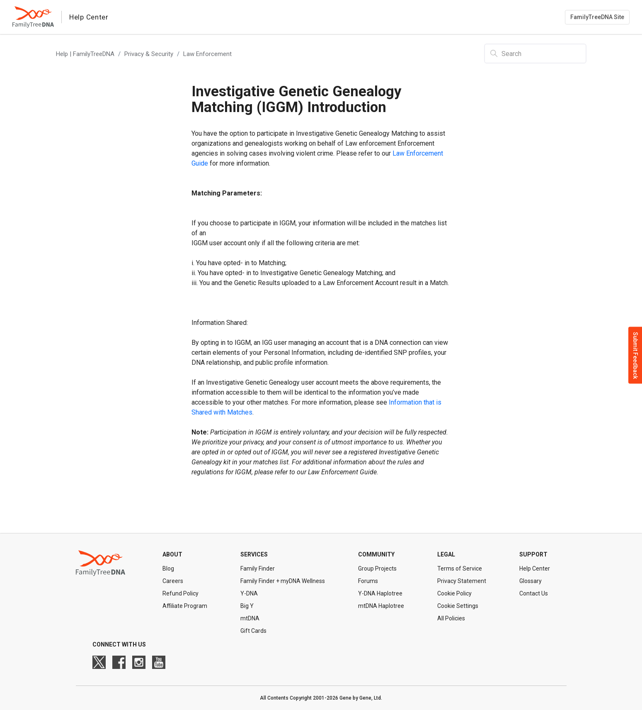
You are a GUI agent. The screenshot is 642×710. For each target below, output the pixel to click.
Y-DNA (249, 593)
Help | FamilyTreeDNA (85, 54)
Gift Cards (253, 630)
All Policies (451, 618)
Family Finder (257, 568)
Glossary (530, 581)
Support (533, 554)
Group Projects (377, 568)
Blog (168, 568)
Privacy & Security (148, 54)
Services (254, 554)
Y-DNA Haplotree (380, 593)
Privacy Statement (461, 581)
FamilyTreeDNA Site (597, 17)
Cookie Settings (457, 606)
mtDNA (249, 618)
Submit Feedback (635, 355)
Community (376, 554)
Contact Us (533, 593)
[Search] (535, 53)
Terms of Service (459, 568)
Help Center (534, 568)
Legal (446, 554)
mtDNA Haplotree (381, 606)
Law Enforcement (207, 54)
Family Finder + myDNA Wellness (282, 581)
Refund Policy (180, 593)
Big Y (247, 606)
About (172, 554)
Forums (368, 581)
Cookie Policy (454, 593)
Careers (172, 581)
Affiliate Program (184, 606)
